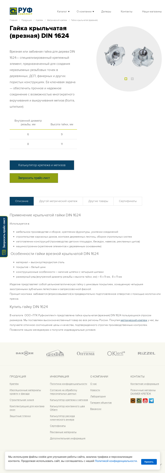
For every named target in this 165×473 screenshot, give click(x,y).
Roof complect (22, 11)
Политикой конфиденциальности (116, 461)
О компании (84, 11)
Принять (148, 462)
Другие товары (98, 201)
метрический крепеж (134, 320)
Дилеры (106, 11)
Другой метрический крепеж (58, 201)
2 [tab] (132, 79)
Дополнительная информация (67, 438)
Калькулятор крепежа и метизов (42, 165)
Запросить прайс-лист (34, 178)
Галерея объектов (101, 402)
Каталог (62, 11)
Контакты (126, 11)
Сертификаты (128, 201)
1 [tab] (126, 79)
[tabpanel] (129, 59)
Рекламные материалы (63, 432)
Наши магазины (152, 11)
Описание (21, 201)
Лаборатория (98, 396)
